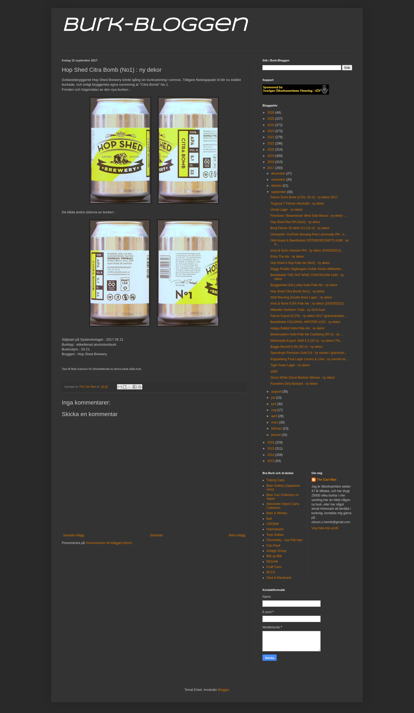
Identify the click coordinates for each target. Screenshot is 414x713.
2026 (271, 112)
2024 (271, 125)
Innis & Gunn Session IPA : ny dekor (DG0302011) (305, 250)
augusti (276, 391)
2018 (271, 162)
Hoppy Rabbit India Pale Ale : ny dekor (297, 328)
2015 (271, 448)
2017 (271, 168)
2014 (271, 455)
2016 (271, 442)
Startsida (156, 535)
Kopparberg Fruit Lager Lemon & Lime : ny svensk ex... (309, 359)
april (274, 416)
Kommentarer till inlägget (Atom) (109, 543)
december (278, 173)
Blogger (223, 690)
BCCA (270, 572)
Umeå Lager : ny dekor (286, 209)
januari (276, 435)
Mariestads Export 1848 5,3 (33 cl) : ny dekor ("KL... (306, 341)
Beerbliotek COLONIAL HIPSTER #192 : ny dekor (305, 322)
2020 (271, 149)
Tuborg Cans (275, 480)
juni (274, 404)
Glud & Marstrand (278, 578)
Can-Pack (273, 545)
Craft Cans (273, 567)
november (278, 179)
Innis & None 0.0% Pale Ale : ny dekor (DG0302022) (307, 303)
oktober (277, 185)
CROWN (272, 524)
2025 (271, 119)
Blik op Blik (274, 556)
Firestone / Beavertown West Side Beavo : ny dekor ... (308, 216)
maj (274, 410)
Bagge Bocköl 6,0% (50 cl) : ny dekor (296, 347)
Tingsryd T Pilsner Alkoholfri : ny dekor (297, 203)
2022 (271, 137)
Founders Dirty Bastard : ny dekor (294, 384)
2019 (271, 156)
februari (277, 428)
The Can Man (327, 479)
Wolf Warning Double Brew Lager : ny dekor (301, 297)
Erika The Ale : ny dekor (287, 256)
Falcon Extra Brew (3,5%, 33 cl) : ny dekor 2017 (304, 197)
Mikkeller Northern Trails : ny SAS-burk (297, 310)
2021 (271, 143)
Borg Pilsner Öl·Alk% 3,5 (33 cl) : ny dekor (300, 228)
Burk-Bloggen (154, 26)
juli (273, 397)
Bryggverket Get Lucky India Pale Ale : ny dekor (303, 285)
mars (275, 422)
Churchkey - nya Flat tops (284, 540)
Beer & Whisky (276, 513)
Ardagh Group (276, 551)
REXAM (272, 561)
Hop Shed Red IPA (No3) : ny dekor (295, 222)
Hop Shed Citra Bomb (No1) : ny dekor (297, 291)
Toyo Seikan (275, 535)
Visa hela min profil (325, 528)
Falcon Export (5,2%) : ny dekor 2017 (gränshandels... (308, 316)
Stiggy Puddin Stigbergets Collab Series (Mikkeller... (307, 269)
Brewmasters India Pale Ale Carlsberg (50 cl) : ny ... (306, 334)
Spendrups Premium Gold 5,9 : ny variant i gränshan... (308, 353)
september (279, 192)
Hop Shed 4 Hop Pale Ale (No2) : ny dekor (300, 263)
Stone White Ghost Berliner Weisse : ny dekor (302, 377)
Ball (269, 519)
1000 (273, 371)
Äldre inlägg (237, 535)
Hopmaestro (275, 529)
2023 (271, 131)
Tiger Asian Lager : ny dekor (290, 365)
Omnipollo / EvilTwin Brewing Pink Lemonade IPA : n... (308, 234)
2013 (271, 461)
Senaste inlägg (73, 535)
